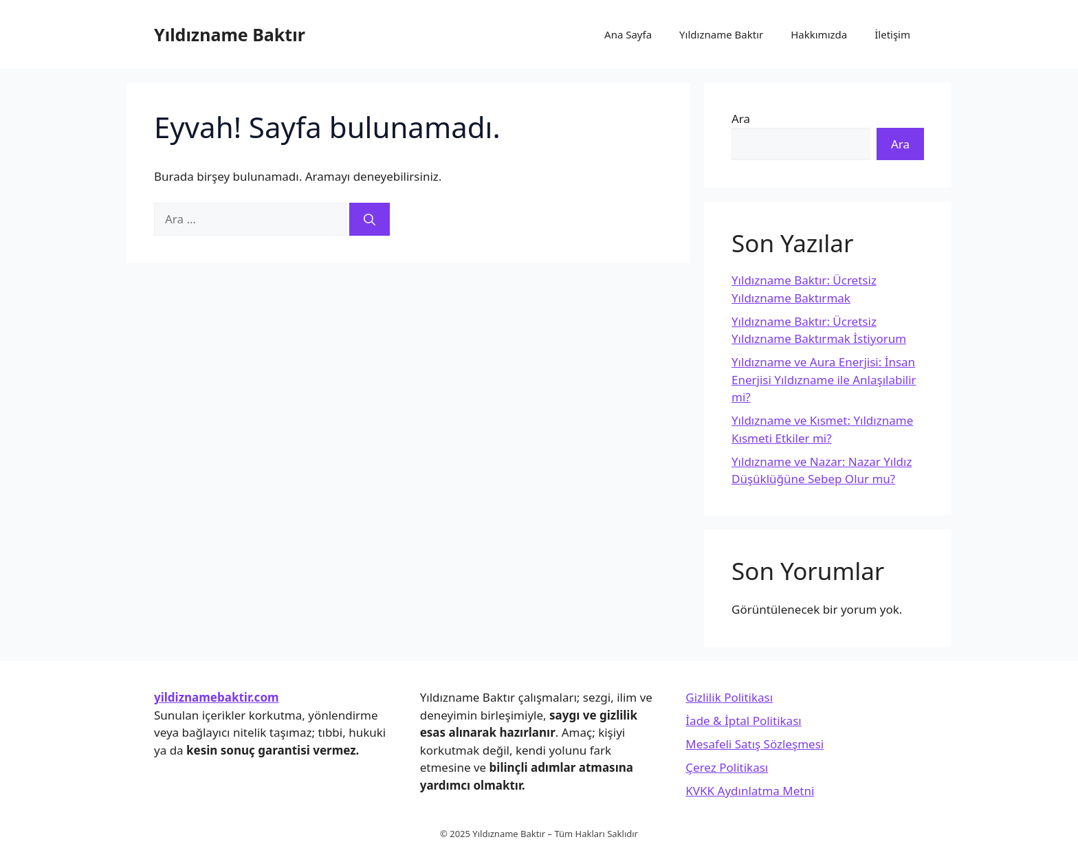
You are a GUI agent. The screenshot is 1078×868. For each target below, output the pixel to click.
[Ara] (369, 219)
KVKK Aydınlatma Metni (749, 791)
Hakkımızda (819, 34)
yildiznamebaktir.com (216, 697)
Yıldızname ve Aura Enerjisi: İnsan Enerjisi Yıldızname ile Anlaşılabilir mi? (824, 379)
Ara (741, 118)
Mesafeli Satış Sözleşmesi (754, 744)
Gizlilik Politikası (729, 697)
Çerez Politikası (726, 767)
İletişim (892, 34)
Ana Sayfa (628, 34)
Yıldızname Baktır (229, 34)
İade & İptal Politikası (743, 720)
